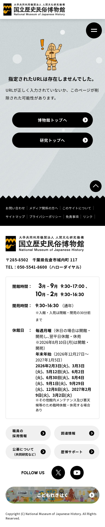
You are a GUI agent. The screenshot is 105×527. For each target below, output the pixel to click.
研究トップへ (52, 140)
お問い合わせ (15, 208)
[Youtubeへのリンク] (77, 472)
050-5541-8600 (32, 267)
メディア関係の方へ (43, 208)
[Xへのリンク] (58, 472)
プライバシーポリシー (45, 216)
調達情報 (68, 433)
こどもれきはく (65, 495)
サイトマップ (15, 216)
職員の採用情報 (19, 433)
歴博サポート (72, 451)
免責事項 (72, 216)
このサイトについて (76, 208)
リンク (88, 216)
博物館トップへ (52, 120)
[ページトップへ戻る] (96, 186)
